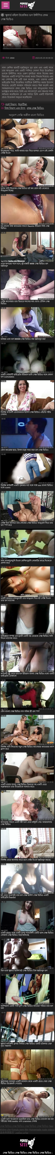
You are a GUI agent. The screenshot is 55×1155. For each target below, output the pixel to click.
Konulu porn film (19, 1129)
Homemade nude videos (41, 1129)
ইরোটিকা (22, 104)
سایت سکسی (21, 1132)
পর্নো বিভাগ (11, 104)
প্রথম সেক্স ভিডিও (35, 108)
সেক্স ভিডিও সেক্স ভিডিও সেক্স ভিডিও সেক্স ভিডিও (24, 1126)
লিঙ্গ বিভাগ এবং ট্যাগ (15, 108)
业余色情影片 (7, 1132)
